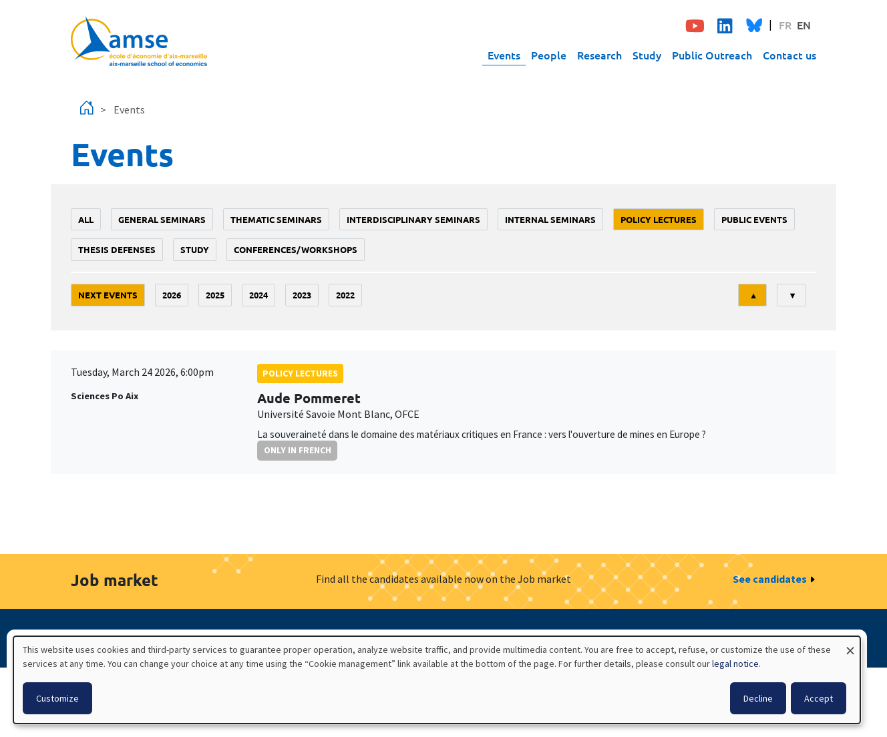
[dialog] (436, 680)
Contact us (789, 54)
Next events (108, 294)
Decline (758, 698)
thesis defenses (117, 249)
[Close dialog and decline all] (850, 644)
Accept (818, 698)
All (86, 219)
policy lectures (658, 219)
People (548, 54)
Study (647, 54)
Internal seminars (550, 219)
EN (804, 24)
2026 (171, 294)
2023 (302, 294)
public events (754, 219)
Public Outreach (712, 54)
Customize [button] (57, 698)
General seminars (162, 219)
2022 (345, 294)
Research (599, 54)
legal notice (735, 664)
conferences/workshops (295, 249)
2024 (258, 294)
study (194, 249)
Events (504, 54)
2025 (215, 294)
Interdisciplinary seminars (413, 219)
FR (785, 24)
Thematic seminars (276, 219)
